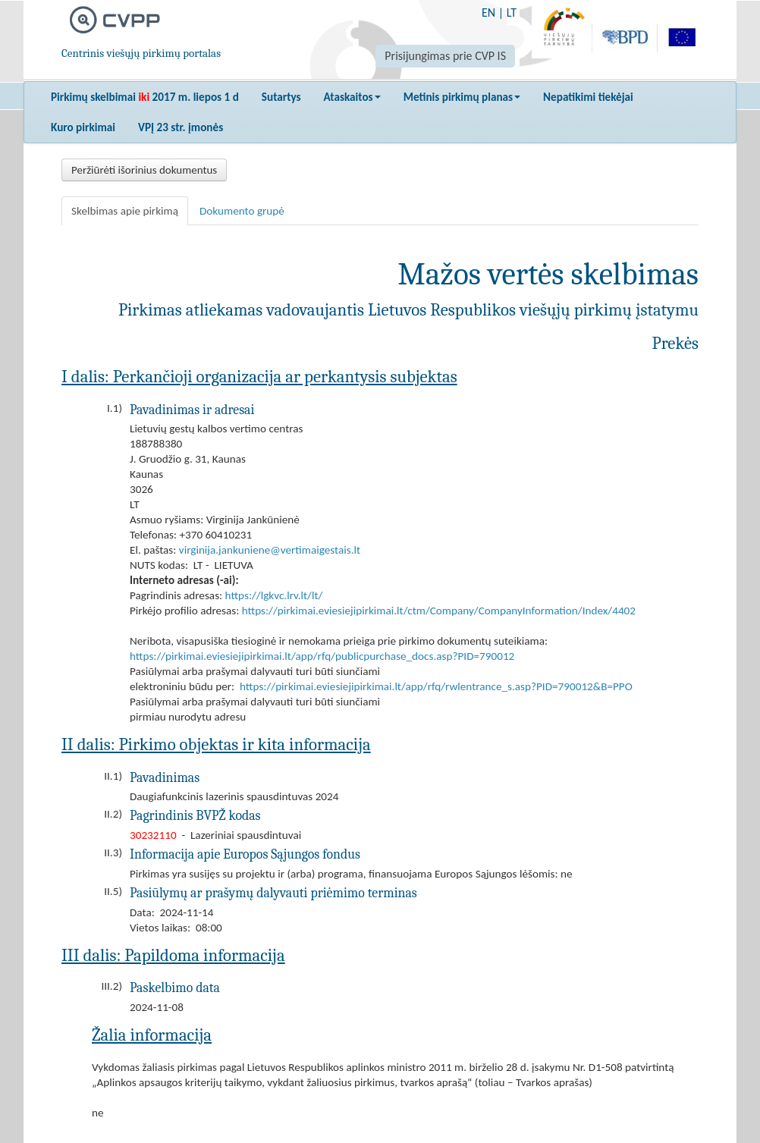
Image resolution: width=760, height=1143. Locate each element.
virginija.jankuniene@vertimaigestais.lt (269, 550)
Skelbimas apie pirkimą (124, 211)
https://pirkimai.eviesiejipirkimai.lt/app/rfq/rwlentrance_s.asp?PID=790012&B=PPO (436, 686)
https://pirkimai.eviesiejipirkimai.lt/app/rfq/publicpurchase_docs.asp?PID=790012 (322, 656)
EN (488, 12)
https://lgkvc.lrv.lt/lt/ (274, 595)
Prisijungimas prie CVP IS (445, 56)
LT (512, 12)
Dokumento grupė (241, 211)
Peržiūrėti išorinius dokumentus (144, 170)
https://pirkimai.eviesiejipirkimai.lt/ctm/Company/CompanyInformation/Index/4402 (439, 610)
